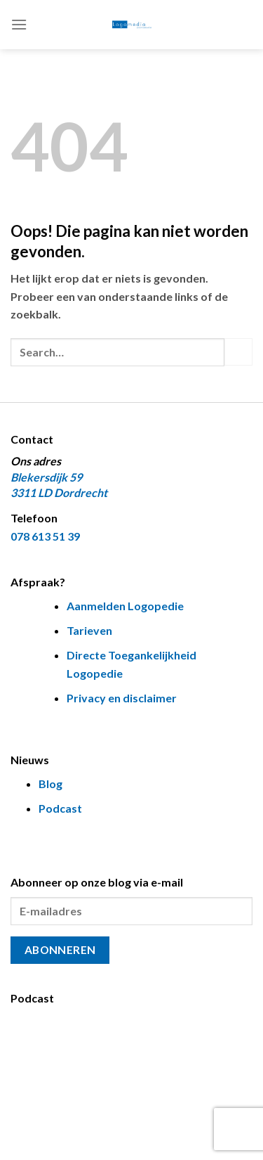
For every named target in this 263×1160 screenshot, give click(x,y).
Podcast (60, 808)
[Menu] (19, 24)
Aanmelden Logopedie (125, 605)
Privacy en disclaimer (122, 697)
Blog (50, 783)
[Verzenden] (238, 352)
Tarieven (89, 630)
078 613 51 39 (45, 536)
